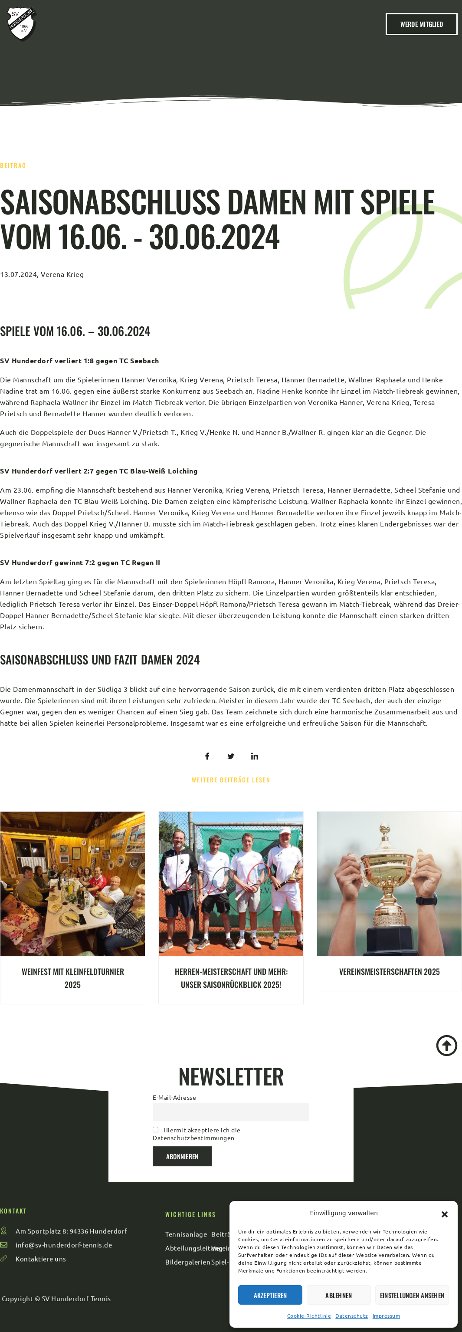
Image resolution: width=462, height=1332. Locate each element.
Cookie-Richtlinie (309, 1315)
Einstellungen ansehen (412, 1295)
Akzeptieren (270, 1295)
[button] (444, 1213)
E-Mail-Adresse (174, 1039)
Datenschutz (351, 1315)
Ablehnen (338, 1295)
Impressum (386, 1315)
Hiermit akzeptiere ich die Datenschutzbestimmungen (197, 1075)
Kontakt (87, 17)
